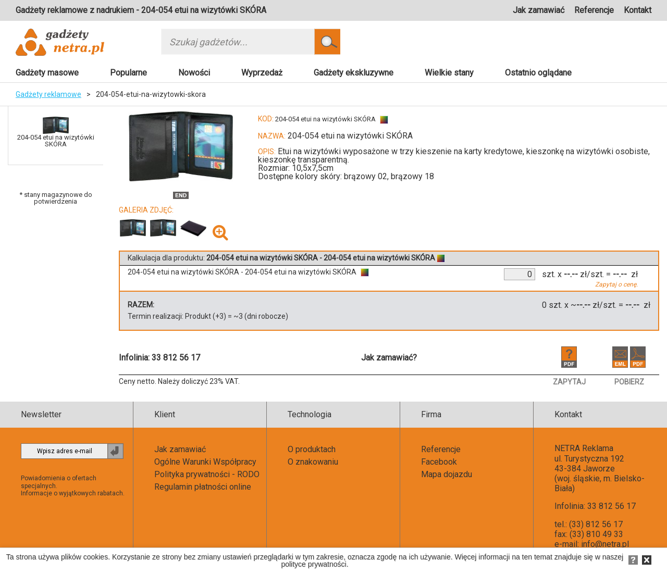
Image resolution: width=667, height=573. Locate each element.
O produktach (312, 449)
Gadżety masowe (47, 73)
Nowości (194, 73)
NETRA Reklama (583, 448)
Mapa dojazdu (446, 474)
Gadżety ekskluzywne (353, 73)
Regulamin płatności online (202, 487)
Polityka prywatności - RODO (207, 474)
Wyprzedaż (261, 73)
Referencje (594, 10)
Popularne (128, 73)
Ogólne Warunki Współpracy (205, 462)
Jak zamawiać (538, 10)
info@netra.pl (605, 544)
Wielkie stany (449, 73)
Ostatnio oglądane (538, 73)
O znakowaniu (313, 462)
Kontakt (637, 10)
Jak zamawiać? (389, 358)
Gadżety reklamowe (48, 94)
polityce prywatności (313, 564)
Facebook (439, 462)
